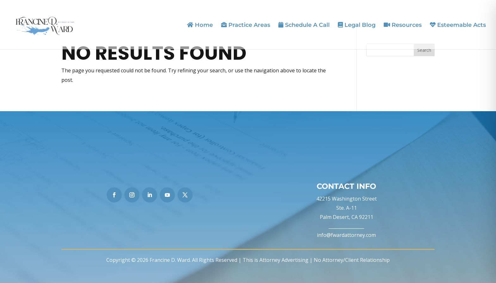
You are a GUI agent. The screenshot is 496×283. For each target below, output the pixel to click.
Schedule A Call (304, 25)
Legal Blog (356, 25)
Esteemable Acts (458, 25)
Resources (403, 25)
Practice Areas (245, 25)
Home (200, 25)
